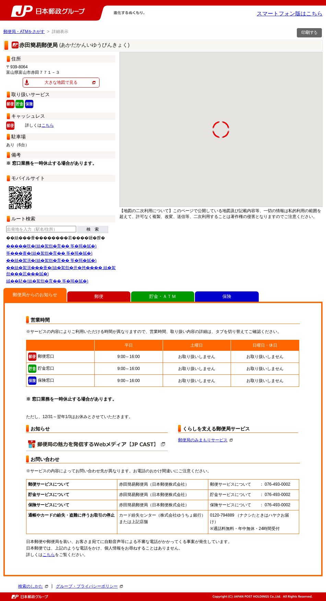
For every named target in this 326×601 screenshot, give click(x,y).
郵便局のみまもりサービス (205, 440)
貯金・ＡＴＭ (162, 296)
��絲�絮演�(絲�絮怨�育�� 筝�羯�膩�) (51, 260)
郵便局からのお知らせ (35, 294)
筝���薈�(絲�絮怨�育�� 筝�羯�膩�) (49, 253)
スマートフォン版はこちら (290, 13)
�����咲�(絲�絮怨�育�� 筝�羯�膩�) (51, 246)
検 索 (92, 229)
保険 (226, 296)
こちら (48, 125)
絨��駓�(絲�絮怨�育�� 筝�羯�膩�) (47, 281)
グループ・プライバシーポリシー (89, 586)
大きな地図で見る (61, 82)
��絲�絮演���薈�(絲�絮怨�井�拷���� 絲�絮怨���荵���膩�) (61, 270)
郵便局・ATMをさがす (24, 31)
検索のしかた (33, 586)
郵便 (98, 296)
